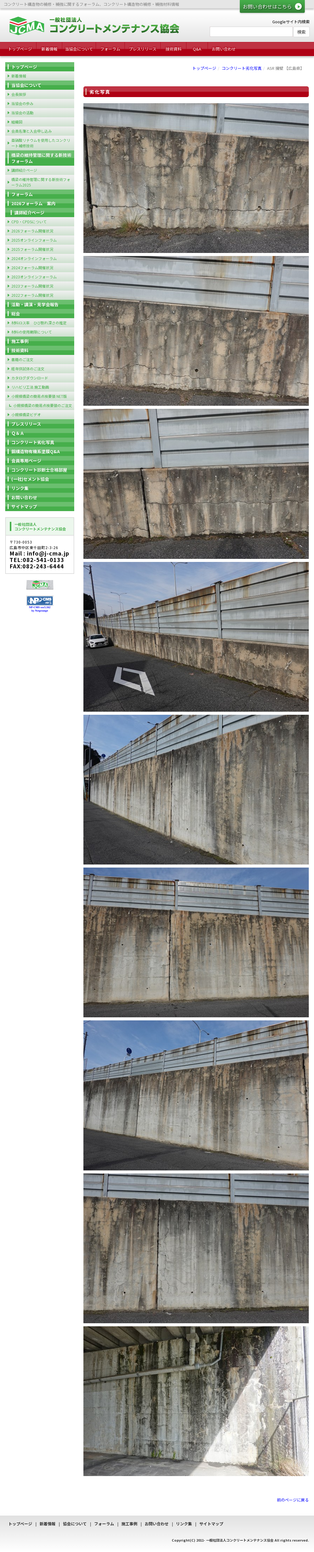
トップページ (20, 49)
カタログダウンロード (29, 377)
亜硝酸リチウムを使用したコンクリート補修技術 (40, 142)
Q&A (197, 49)
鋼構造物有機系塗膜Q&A (35, 451)
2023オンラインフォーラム (34, 276)
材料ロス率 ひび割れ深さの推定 (39, 322)
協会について (75, 1524)
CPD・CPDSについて (29, 221)
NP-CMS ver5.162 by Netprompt (40, 609)
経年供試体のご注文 (27, 368)
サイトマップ (24, 506)
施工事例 (20, 341)
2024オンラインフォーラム (34, 258)
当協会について (79, 49)
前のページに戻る (293, 1500)
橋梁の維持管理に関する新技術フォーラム (41, 158)
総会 (15, 314)
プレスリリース (142, 49)
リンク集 (20, 488)
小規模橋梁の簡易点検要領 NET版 (39, 396)
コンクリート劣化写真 (242, 68)
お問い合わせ (224, 49)
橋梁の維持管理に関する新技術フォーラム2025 (40, 182)
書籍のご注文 (22, 359)
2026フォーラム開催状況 (32, 230)
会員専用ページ (26, 461)
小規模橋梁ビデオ (26, 414)
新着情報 (49, 49)
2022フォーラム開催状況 (32, 295)
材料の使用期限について (31, 331)
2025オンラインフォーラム (34, 240)
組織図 (16, 121)
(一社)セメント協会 (30, 479)
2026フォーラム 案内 (33, 203)
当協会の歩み (22, 103)
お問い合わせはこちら (267, 6)
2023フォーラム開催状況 (32, 285)
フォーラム (110, 49)
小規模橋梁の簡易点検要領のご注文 (42, 405)
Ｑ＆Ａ (17, 433)
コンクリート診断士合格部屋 (39, 470)
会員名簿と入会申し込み (31, 131)
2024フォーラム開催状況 (32, 267)
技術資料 (174, 49)
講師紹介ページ (24, 170)
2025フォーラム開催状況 (32, 249)
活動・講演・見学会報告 (35, 304)
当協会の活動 (22, 112)
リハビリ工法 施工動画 (30, 387)
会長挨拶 (18, 94)
